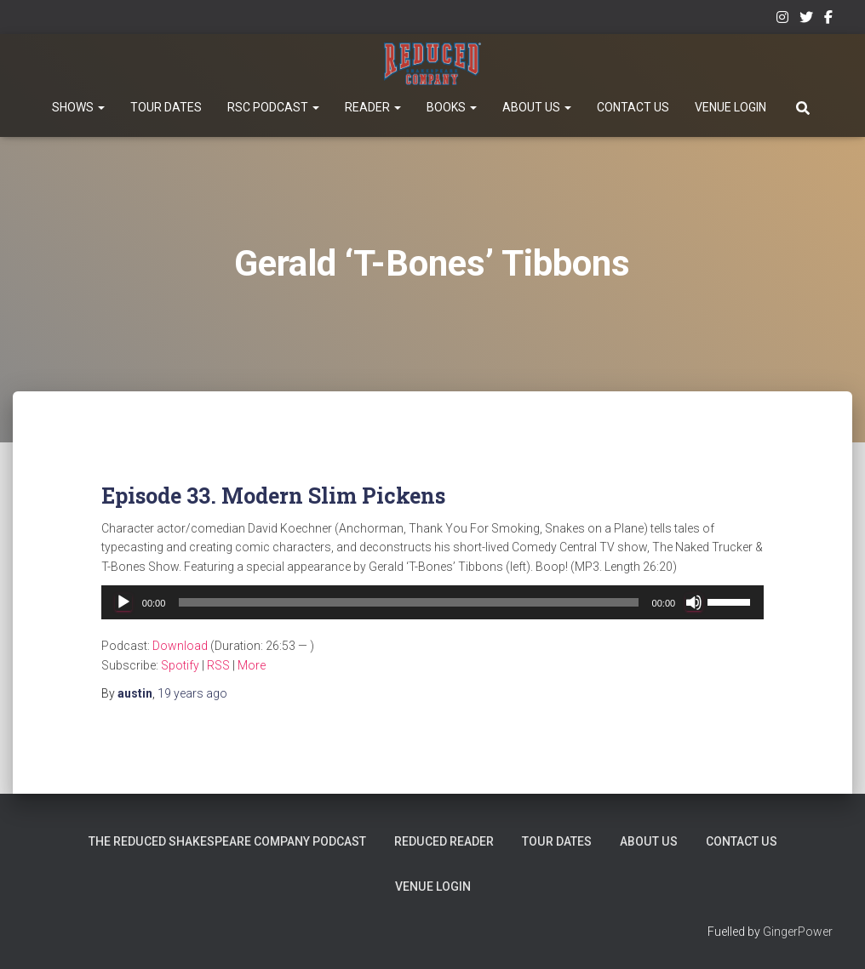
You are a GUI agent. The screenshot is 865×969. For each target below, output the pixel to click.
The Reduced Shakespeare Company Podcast (229, 841)
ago (192, 693)
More (252, 665)
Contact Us (633, 107)
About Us (536, 107)
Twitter (806, 19)
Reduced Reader (445, 841)
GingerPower (798, 931)
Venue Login (730, 107)
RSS (218, 665)
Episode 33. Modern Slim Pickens (273, 496)
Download (180, 646)
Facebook (828, 19)
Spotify (180, 665)
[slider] (408, 602)
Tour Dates (166, 107)
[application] (432, 602)
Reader (373, 107)
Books (452, 107)
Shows (78, 107)
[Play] (123, 602)
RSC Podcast (273, 107)
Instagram (782, 19)
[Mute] (693, 602)
